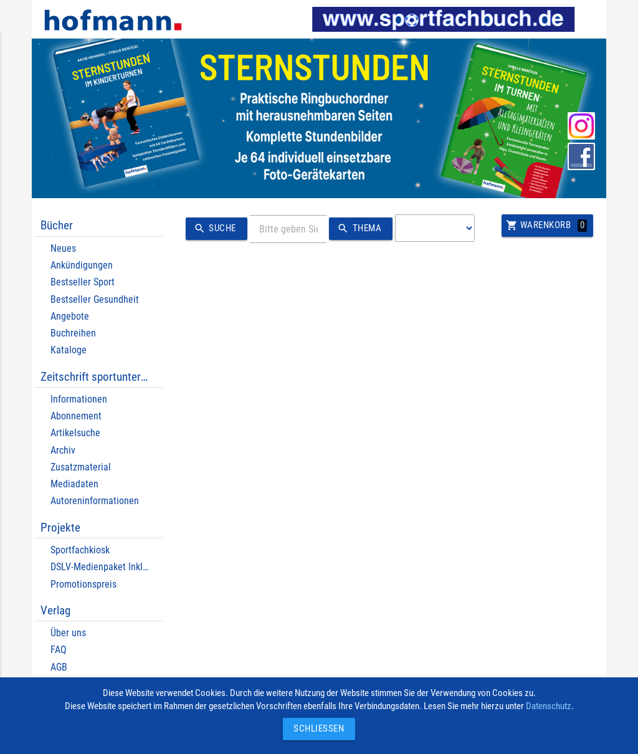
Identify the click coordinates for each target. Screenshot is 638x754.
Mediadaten (74, 484)
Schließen (316, 728)
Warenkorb (546, 225)
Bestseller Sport (82, 282)
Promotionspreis (83, 584)
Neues (63, 248)
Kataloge (68, 350)
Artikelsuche (75, 433)
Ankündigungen (81, 265)
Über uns (68, 633)
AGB (58, 667)
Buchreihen (73, 333)
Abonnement (76, 416)
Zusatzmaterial (80, 467)
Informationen (78, 399)
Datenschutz (548, 706)
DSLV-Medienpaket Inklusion (107, 567)
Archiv (62, 450)
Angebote (69, 316)
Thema (357, 228)
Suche (213, 228)
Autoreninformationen (94, 501)
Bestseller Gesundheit (94, 299)
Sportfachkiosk (80, 550)
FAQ (58, 650)
